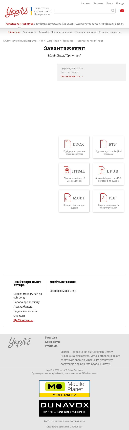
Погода (120, 3)
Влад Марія (53, 41)
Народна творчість (86, 31)
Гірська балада (22, 306)
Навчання (68, 23)
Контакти (85, 3)
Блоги (109, 3)
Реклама (98, 3)
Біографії (43, 31)
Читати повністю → (71, 76)
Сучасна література (110, 31)
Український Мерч (112, 23)
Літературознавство (87, 23)
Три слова (68, 41)
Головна (51, 337)
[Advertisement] (28, 114)
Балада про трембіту (26, 302)
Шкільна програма (62, 31)
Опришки (19, 315)
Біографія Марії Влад (63, 290)
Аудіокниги (29, 31)
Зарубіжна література (47, 23)
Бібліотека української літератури (20, 41)
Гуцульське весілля (25, 311)
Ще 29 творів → (23, 320)
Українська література (19, 25)
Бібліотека (14, 31)
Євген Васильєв (75, 370)
